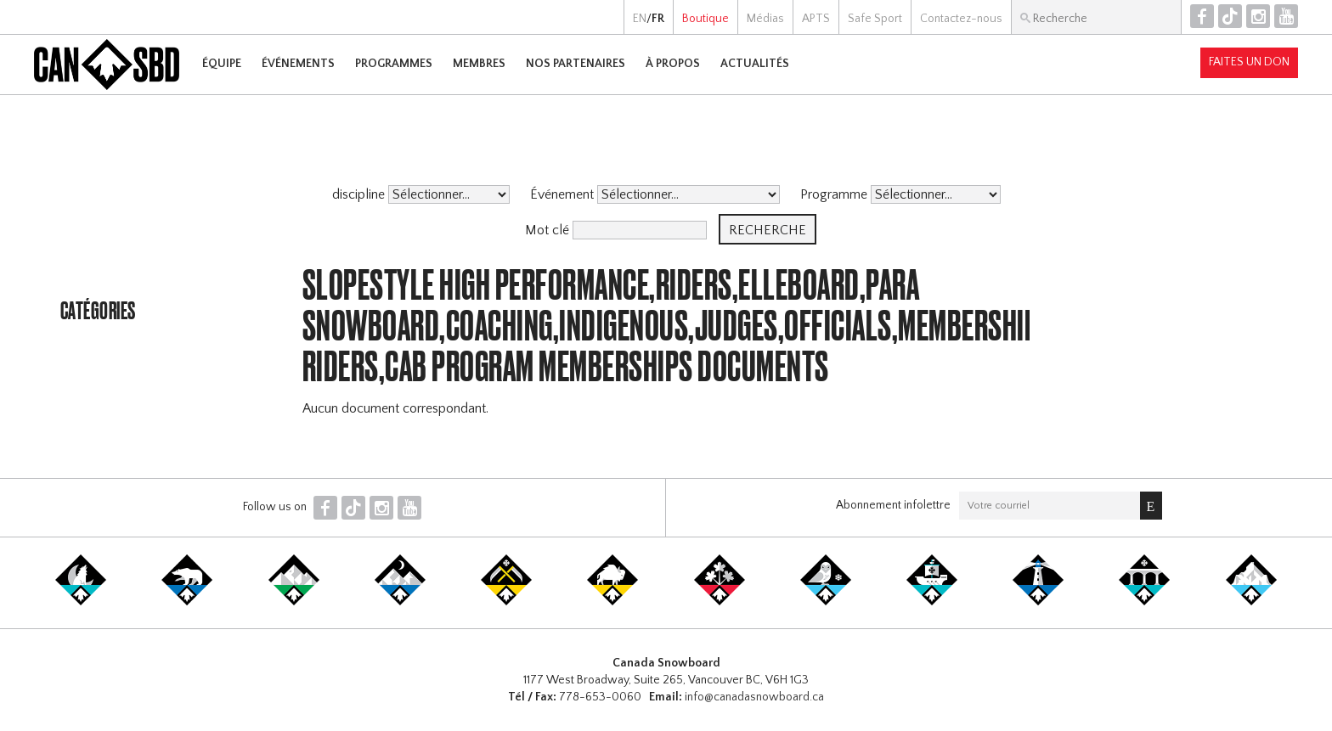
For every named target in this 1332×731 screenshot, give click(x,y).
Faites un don (1249, 62)
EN (639, 18)
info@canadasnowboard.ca (754, 697)
